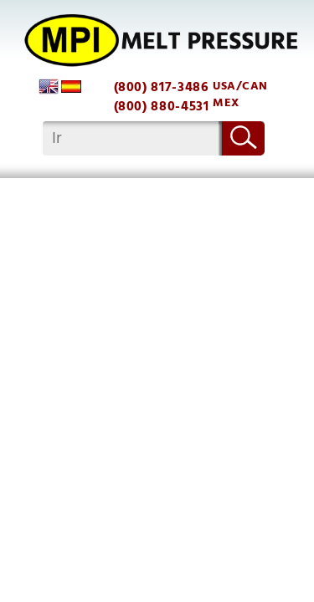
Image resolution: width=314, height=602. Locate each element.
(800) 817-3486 (161, 87)
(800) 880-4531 (161, 106)
